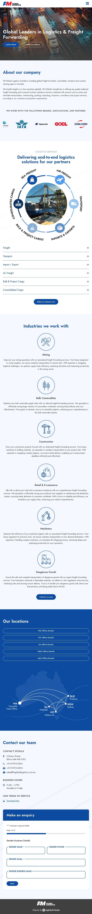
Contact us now (46, 597)
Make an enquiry (33, 44)
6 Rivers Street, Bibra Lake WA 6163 (16, 758)
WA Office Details (46, 630)
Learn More (11, 44)
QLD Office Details (46, 658)
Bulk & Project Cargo (13, 281)
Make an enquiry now (46, 301)
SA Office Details (46, 644)
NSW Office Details (46, 651)
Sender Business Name (20, 871)
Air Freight (8, 273)
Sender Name (16, 847)
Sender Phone (57, 847)
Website (35, 910)
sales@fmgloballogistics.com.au (21, 772)
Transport (7, 256)
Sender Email (16, 859)
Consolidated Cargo (13, 290)
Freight (6, 248)
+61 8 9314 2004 (15, 763)
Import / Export (10, 264)
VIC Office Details (46, 637)
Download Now (13, 800)
